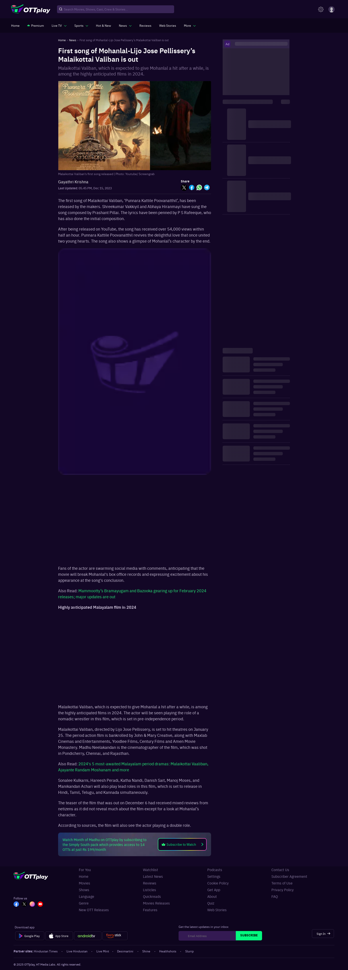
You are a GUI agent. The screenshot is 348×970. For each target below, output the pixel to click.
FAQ (274, 896)
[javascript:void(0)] (59, 25)
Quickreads (152, 896)
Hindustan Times (46, 951)
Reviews (149, 883)
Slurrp (189, 951)
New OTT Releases (94, 909)
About (212, 896)
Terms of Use (282, 883)
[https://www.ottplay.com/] (15, 25)
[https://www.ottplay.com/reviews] (145, 25)
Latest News (153, 876)
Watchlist (150, 869)
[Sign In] (323, 933)
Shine (146, 951)
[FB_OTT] (16, 904)
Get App (213, 889)
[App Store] (59, 935)
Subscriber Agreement (289, 876)
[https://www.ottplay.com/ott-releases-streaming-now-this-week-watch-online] (103, 25)
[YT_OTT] (40, 904)
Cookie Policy (218, 883)
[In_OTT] (32, 904)
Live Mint (102, 951)
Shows (84, 889)
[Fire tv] (115, 935)
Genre (84, 903)
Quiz (210, 903)
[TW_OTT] (24, 904)
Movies (84, 883)
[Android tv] (88, 935)
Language (86, 896)
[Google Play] (29, 935)
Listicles (149, 889)
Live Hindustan (77, 951)
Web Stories (217, 909)
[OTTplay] (30, 9)
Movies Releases (156, 903)
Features (150, 909)
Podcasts (214, 869)
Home (83, 876)
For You (85, 869)
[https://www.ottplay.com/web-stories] (167, 25)
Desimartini (125, 951)
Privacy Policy (282, 889)
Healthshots (168, 951)
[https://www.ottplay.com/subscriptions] (35, 25)
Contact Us (280, 869)
